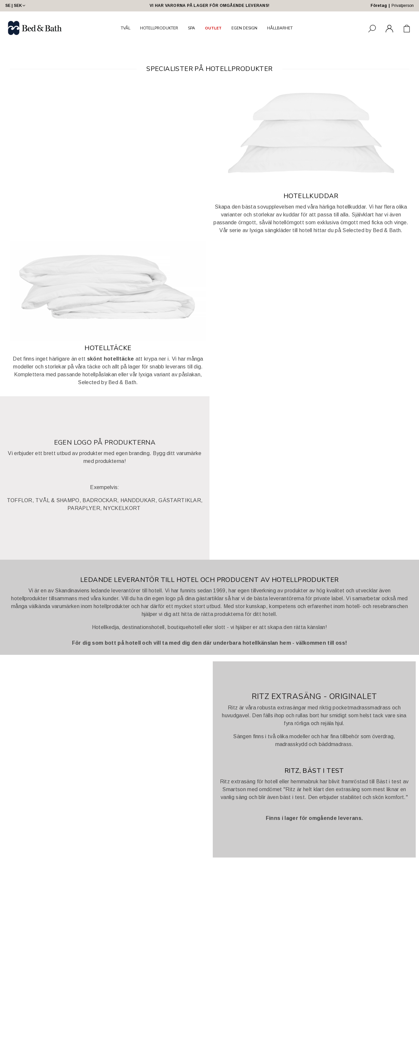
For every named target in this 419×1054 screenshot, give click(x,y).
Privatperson (403, 5)
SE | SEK (16, 5)
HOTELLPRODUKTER (159, 28)
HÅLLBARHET (280, 28)
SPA (191, 28)
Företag (379, 5)
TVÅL (125, 28)
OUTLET (213, 28)
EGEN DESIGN (244, 28)
